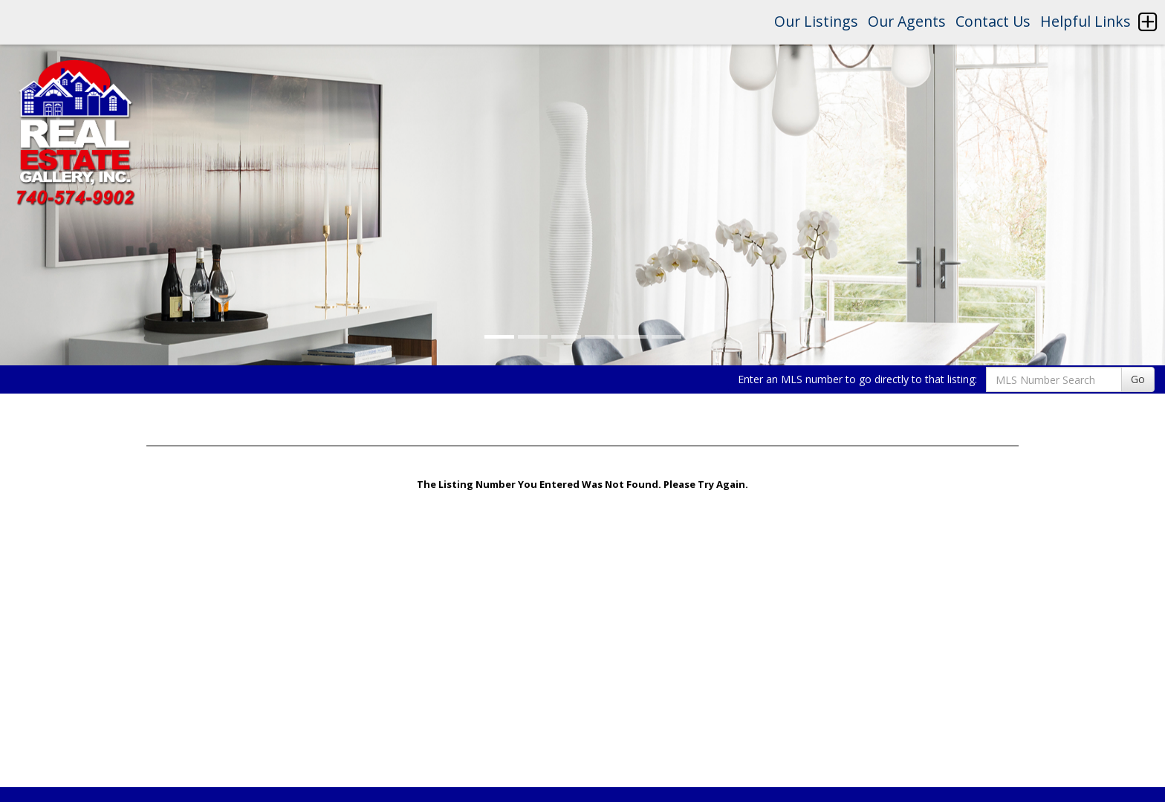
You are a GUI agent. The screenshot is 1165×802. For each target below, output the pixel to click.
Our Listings (816, 21)
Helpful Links (1085, 21)
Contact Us (993, 21)
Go (1138, 379)
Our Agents (907, 21)
